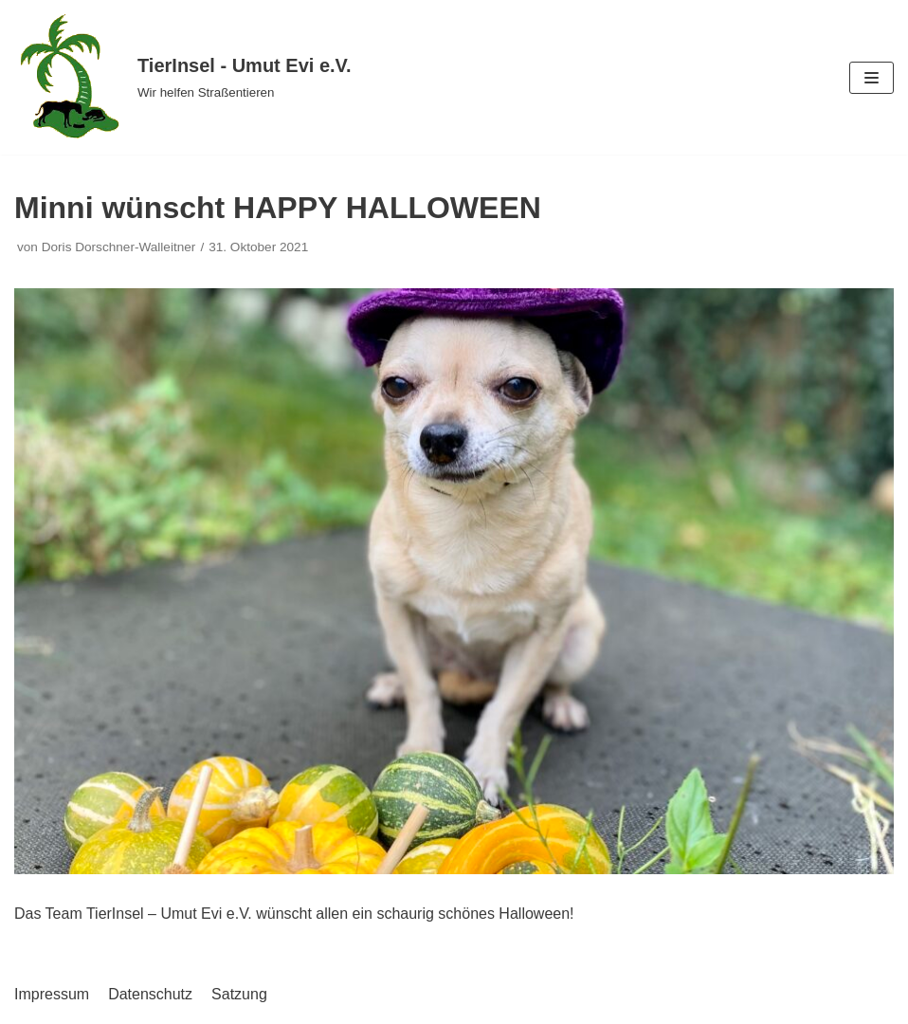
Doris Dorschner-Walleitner (119, 247)
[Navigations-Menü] (871, 78)
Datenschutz (150, 994)
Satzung (239, 994)
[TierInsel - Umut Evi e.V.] (183, 77)
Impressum (51, 994)
